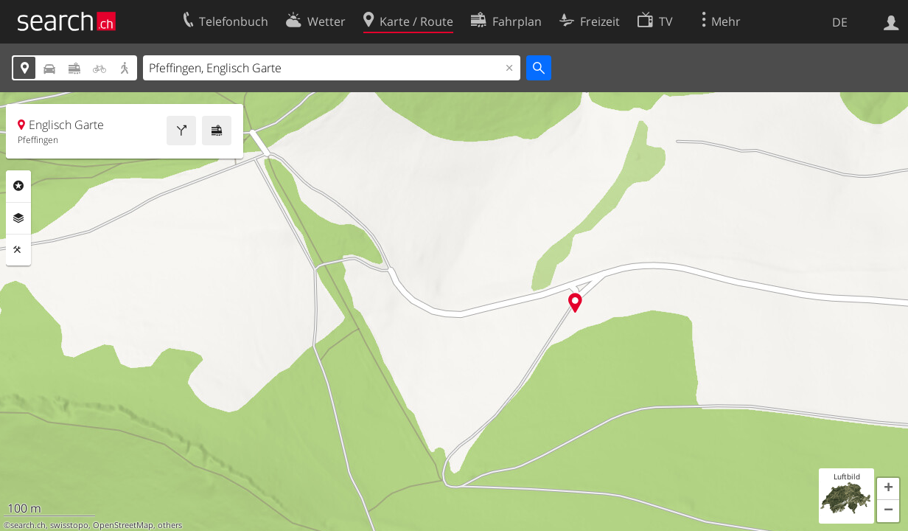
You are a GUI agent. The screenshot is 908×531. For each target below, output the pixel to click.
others (170, 525)
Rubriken (18, 185)
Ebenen (18, 218)
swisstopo (69, 525)
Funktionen (18, 250)
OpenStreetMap (123, 525)
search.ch (28, 525)
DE (840, 22)
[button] (888, 489)
